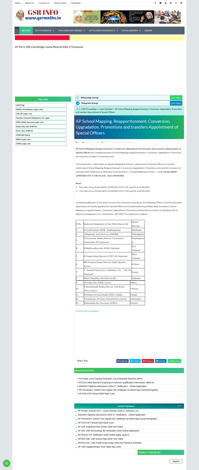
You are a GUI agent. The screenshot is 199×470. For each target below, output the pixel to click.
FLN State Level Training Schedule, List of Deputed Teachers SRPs (78, 382)
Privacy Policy (60, 3)
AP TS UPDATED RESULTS (102, 29)
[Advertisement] (99, 69)
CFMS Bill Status (23, 140)
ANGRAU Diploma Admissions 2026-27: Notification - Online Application (80, 390)
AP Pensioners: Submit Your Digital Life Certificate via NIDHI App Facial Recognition (86, 394)
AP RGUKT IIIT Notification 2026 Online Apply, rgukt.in (71, 438)
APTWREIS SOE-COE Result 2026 (154, 213)
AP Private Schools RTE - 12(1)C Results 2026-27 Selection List (76, 414)
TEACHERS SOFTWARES (70, 29)
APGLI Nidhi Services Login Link (25, 126)
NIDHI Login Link (23, 144)
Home (17, 3)
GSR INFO (42, 464)
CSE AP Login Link (24, 114)
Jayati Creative (85, 464)
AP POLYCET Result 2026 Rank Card (64, 397)
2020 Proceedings (57, 107)
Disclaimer (75, 3)
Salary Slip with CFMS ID (26, 131)
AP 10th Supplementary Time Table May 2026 (67, 451)
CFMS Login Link (23, 148)
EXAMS (148, 29)
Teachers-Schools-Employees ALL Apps (25, 119)
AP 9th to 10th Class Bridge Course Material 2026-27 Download (49, 45)
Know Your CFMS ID (24, 135)
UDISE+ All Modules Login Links (24, 109)
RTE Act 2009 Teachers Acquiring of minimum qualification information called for (84, 386)
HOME (26, 29)
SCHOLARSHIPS (130, 29)
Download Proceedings (55, 315)
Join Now (127, 96)
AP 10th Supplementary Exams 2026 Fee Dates (68, 431)
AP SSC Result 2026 (147, 256)
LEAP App (20, 104)
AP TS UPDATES (43, 29)
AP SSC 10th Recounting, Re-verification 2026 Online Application (76, 435)
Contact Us (43, 3)
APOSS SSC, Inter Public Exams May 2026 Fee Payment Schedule (77, 447)
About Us (29, 3)
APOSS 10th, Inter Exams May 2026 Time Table (68, 443)
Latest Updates (73, 107)
